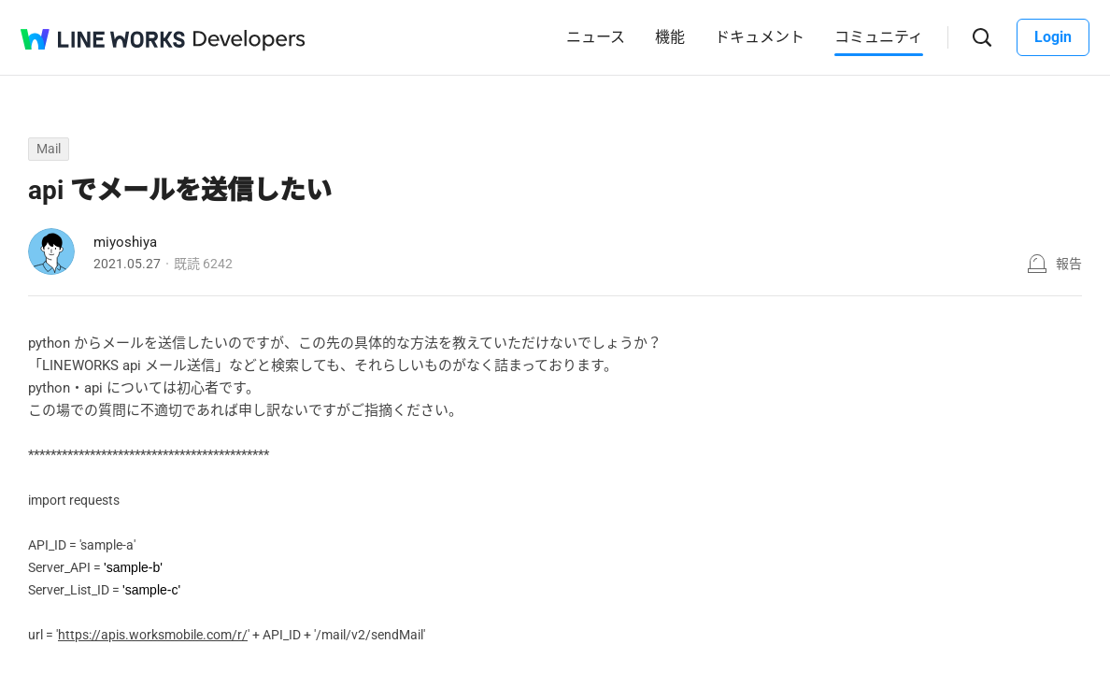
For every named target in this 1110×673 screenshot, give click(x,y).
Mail (48, 148)
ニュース (595, 37)
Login (1053, 37)
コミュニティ (878, 37)
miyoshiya (125, 242)
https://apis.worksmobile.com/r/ (153, 634)
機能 (670, 37)
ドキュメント (759, 37)
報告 (1069, 263)
